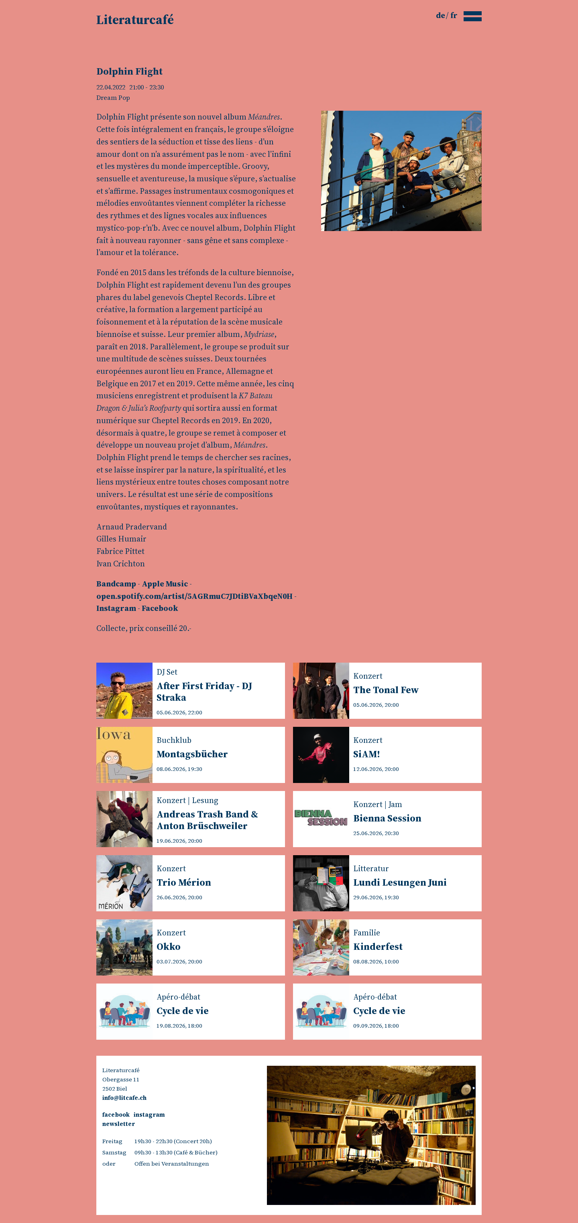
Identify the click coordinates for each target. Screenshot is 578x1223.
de (441, 15)
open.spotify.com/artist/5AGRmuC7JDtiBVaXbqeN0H (194, 596)
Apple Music (165, 583)
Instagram (116, 608)
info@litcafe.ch (124, 1098)
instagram (149, 1115)
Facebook (160, 608)
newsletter (118, 1124)
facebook (116, 1115)
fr (454, 15)
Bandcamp (116, 583)
